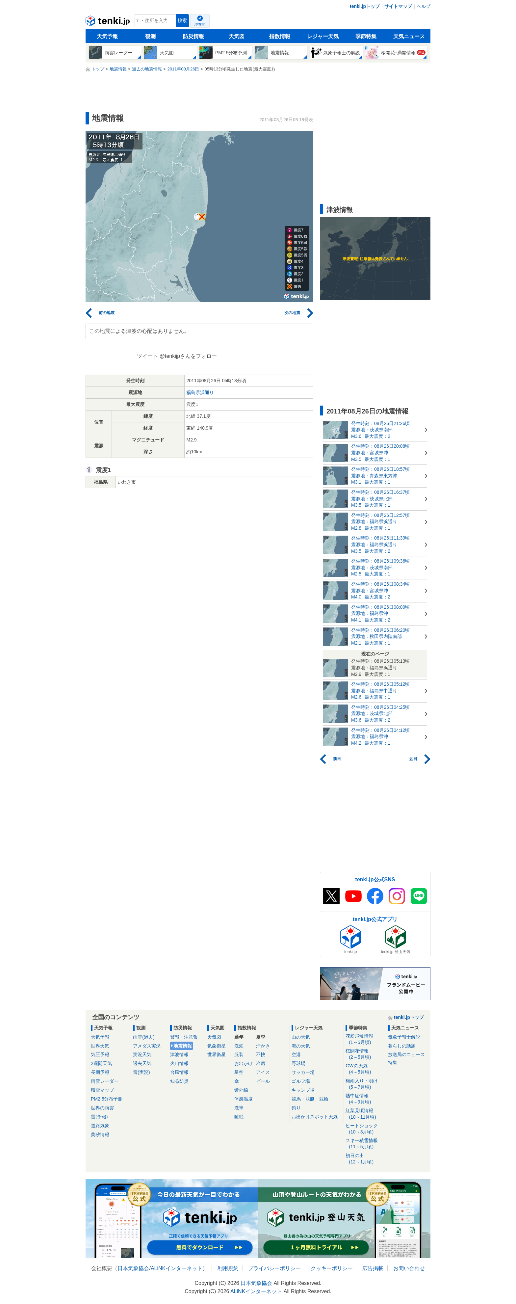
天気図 (237, 36)
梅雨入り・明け (364, 1084)
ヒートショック (364, 1129)
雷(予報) (99, 1116)
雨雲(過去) (143, 1037)
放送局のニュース (406, 1054)
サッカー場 (303, 1072)
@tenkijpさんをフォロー (188, 356)
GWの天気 (364, 1069)
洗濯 (239, 1046)
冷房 (260, 1063)
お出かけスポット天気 (315, 1116)
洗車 (239, 1107)
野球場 (298, 1063)
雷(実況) (141, 1072)
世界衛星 (216, 1054)
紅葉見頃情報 (364, 1114)
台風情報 (179, 1072)
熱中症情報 (364, 1099)
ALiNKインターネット (176, 1268)
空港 (296, 1054)
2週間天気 (101, 1063)
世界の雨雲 (102, 1107)
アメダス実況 (147, 1046)
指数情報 (279, 36)
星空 (239, 1072)
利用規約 (228, 1268)
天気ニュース (409, 36)
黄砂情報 (100, 1134)
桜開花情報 (364, 1054)
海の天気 (301, 1046)
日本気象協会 (133, 1268)
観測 (150, 36)
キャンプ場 (303, 1090)
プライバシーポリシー (274, 1268)
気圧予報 (100, 1054)
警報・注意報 (184, 1037)
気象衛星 (216, 1046)
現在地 (199, 24)
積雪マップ (102, 1090)
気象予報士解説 (404, 1037)
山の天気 (301, 1037)
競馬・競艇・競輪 (310, 1099)
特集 (392, 1062)
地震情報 (182, 1046)
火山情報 (179, 1063)
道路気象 (100, 1125)
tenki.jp (108, 22)
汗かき (263, 1046)
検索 (182, 20)
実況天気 (142, 1054)
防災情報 (193, 36)
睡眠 (239, 1116)
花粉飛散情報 (364, 1039)
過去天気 (142, 1063)
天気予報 (107, 36)
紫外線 (241, 1090)
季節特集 (365, 36)
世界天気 (100, 1046)
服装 (239, 1054)
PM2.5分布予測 (106, 1099)
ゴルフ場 (301, 1081)
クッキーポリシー (332, 1268)
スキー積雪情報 (364, 1144)
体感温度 (243, 1099)
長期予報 (100, 1072)
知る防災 (179, 1081)
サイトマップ (398, 6)
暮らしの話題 (402, 1046)
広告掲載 (372, 1268)
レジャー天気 (323, 36)
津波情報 (179, 1054)
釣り (296, 1107)
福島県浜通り (200, 392)
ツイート (147, 356)
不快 (260, 1054)
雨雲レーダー (104, 1081)
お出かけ (243, 1063)
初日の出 (364, 1159)
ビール (263, 1081)
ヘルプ (423, 6)
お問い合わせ (409, 1268)
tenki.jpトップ (365, 6)
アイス (263, 1072)
